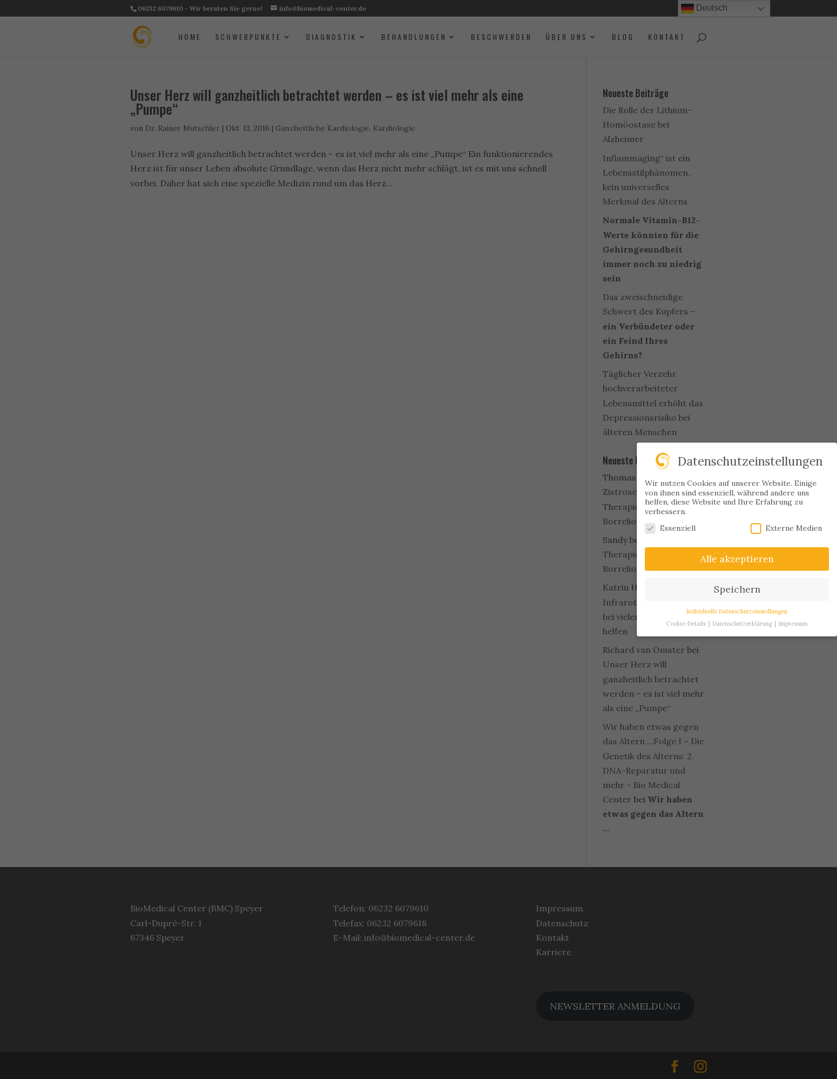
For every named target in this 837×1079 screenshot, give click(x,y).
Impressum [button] (793, 623)
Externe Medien (786, 528)
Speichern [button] (737, 589)
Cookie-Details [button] (686, 623)
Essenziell (670, 528)
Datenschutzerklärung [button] (743, 623)
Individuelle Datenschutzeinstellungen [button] (736, 611)
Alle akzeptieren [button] (737, 559)
